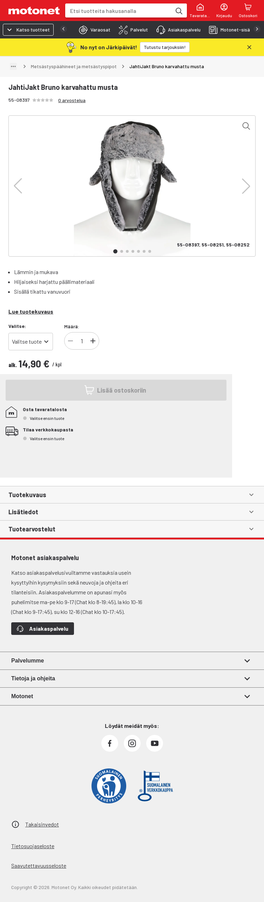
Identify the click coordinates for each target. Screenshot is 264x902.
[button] (18, 186)
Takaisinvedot (42, 824)
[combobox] (118, 10)
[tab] (92, 29)
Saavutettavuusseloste (38, 865)
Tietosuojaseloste (32, 846)
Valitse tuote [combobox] (27, 341)
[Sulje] (249, 47)
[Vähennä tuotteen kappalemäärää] (70, 341)
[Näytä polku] (13, 66)
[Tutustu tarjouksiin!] (165, 47)
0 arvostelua (72, 100)
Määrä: (71, 326)
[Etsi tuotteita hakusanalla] (178, 10)
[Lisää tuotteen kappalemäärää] (93, 341)
